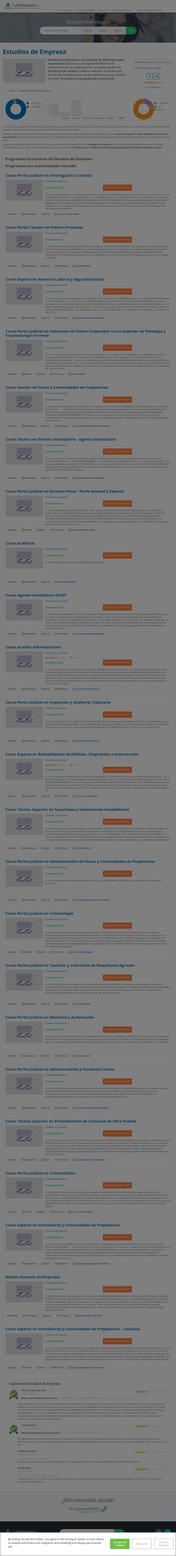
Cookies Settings (164, 1544)
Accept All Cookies (120, 1544)
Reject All (141, 1544)
